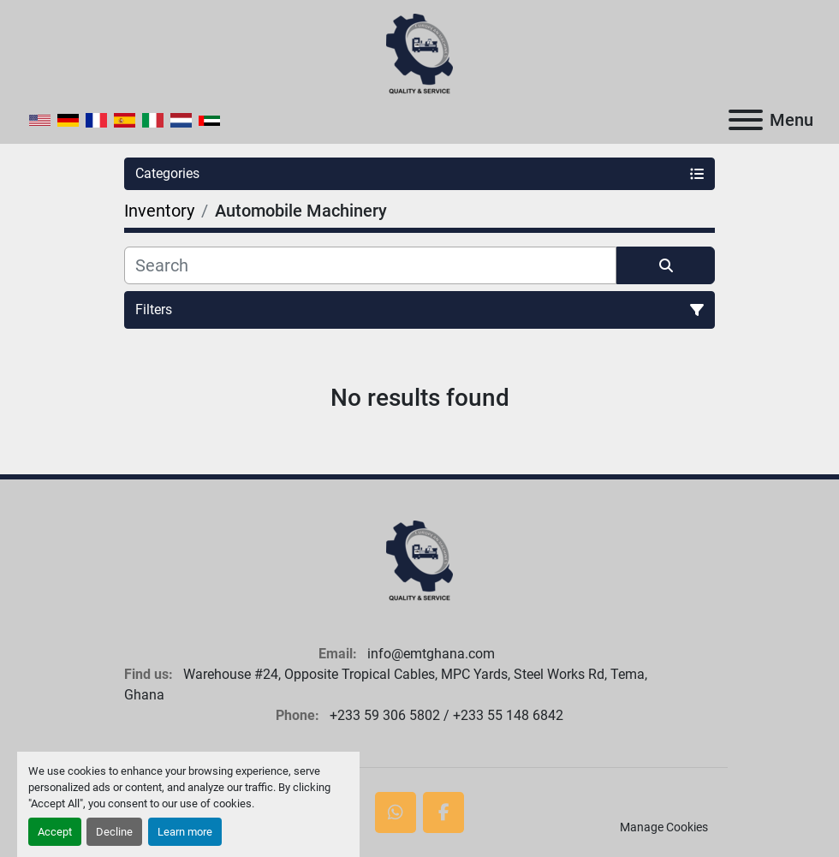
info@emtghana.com (429, 654)
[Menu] (746, 120)
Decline (114, 831)
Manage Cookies (664, 827)
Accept (55, 831)
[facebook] (443, 812)
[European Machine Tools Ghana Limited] (419, 560)
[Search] (370, 265)
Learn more (185, 831)
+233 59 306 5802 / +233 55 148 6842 (444, 715)
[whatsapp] (395, 812)
